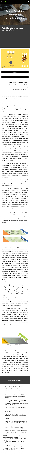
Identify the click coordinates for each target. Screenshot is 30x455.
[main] (15, 14)
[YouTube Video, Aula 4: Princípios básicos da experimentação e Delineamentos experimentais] (15, 39)
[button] (1, 2)
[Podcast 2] (14, 76)
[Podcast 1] (14, 72)
